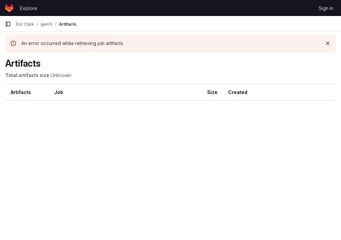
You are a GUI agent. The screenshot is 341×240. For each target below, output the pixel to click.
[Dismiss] (328, 43)
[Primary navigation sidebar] (8, 24)
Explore (28, 8)
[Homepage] (9, 8)
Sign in (326, 8)
